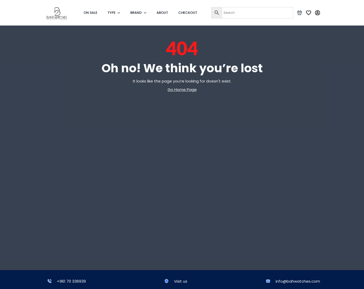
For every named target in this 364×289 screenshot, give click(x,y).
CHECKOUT (187, 12)
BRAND (136, 12)
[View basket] (299, 12)
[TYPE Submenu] (120, 13)
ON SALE (90, 12)
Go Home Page (182, 89)
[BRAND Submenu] (146, 13)
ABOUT (162, 12)
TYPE (111, 12)
